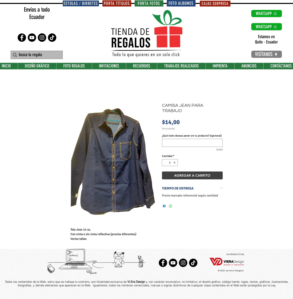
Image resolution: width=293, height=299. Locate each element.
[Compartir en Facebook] (164, 206)
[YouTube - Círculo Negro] (32, 37)
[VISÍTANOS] (266, 54)
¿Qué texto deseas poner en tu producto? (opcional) (192, 135)
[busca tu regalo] (37, 55)
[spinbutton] (169, 162)
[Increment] (174, 162)
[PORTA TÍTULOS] (116, 3)
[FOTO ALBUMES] (181, 3)
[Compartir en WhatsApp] (171, 206)
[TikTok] (52, 37)
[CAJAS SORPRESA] (215, 4)
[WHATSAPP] (266, 13)
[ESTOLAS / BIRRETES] (81, 3)
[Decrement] (164, 162)
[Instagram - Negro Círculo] (42, 37)
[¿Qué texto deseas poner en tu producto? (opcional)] (192, 142)
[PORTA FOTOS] (149, 3)
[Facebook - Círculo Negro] (22, 37)
